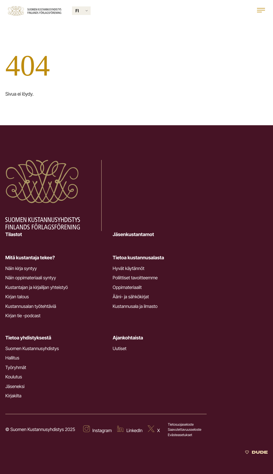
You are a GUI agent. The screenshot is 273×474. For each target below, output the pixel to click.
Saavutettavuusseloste (185, 430)
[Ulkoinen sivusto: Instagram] (97, 429)
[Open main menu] (261, 11)
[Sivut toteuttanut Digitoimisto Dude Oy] (256, 453)
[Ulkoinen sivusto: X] (154, 429)
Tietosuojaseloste (181, 424)
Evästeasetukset (180, 435)
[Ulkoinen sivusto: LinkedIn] (129, 429)
